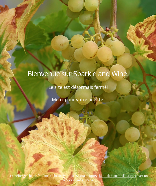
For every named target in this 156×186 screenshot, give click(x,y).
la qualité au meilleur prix (117, 176)
